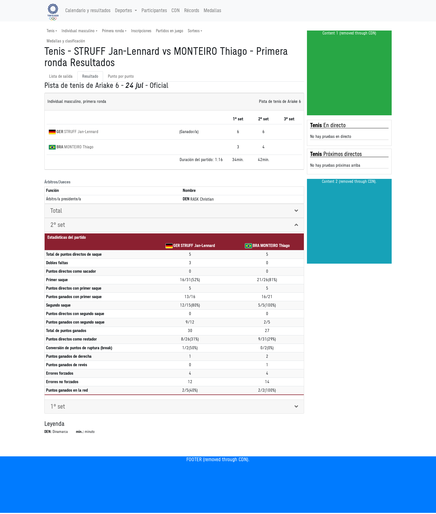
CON (175, 10)
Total (56, 211)
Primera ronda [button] (113, 31)
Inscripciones (141, 31)
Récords (191, 10)
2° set (57, 225)
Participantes (154, 10)
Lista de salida (61, 76)
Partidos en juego (169, 31)
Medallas (212, 10)
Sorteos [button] (194, 31)
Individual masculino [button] (78, 31)
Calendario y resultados (87, 10)
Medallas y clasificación (66, 41)
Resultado (90, 76)
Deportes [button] (124, 10)
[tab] (174, 211)
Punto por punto (121, 76)
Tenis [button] (50, 31)
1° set (57, 406)
